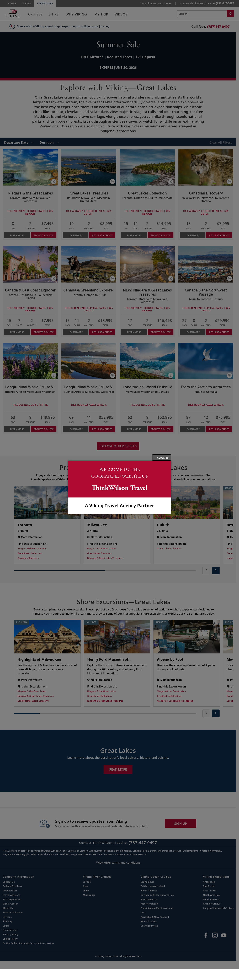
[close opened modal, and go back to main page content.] (161, 457)
